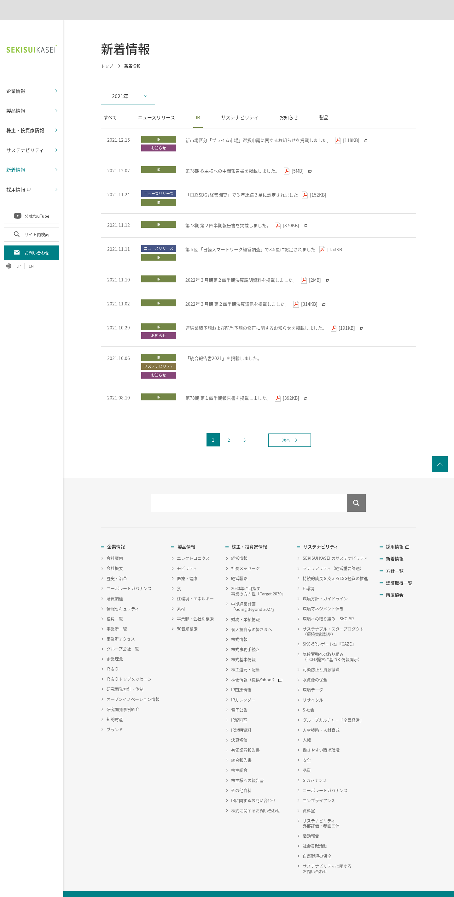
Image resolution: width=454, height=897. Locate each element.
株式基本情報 (243, 645)
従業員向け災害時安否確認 (210, 888)
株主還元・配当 (245, 655)
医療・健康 (187, 564)
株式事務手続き (245, 635)
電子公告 (239, 695)
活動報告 (311, 821)
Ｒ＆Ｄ (113, 654)
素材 (181, 594)
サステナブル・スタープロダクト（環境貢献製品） (333, 616)
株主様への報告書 (247, 766)
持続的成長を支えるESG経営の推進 (335, 564)
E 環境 (308, 574)
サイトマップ (168, 888)
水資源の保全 (315, 665)
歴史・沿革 (117, 564)
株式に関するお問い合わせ (255, 796)
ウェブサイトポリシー (130, 888)
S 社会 (308, 695)
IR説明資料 (241, 715)
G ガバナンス (315, 766)
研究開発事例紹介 (123, 694)
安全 (307, 745)
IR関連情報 (241, 675)
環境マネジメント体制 (323, 594)
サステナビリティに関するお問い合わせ (327, 854)
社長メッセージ (245, 554)
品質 (307, 755)
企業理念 (115, 644)
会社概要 (115, 554)
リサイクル (313, 685)
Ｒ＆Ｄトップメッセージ (129, 664)
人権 (307, 725)
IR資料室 (239, 705)
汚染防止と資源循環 (321, 655)
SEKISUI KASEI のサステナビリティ (335, 543)
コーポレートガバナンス (129, 574)
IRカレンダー (243, 685)
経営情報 (239, 543)
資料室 (309, 796)
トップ (107, 51)
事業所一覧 (117, 614)
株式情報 (239, 625)
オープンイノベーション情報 (133, 685)
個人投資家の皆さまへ (251, 614)
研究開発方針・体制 (125, 674)
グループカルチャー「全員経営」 (333, 705)
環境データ (313, 675)
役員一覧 (115, 604)
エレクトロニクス (193, 543)
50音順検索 (187, 614)
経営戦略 (239, 564)
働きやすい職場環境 (321, 735)
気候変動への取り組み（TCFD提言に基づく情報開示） (332, 642)
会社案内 (115, 543)
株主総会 (239, 755)
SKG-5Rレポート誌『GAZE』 (329, 629)
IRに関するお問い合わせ (253, 785)
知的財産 (115, 704)
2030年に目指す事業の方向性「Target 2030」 (258, 576)
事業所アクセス (121, 624)
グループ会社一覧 (123, 634)
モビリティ (187, 554)
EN (31, 251)
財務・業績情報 (245, 604)
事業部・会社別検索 (195, 604)
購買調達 (115, 584)
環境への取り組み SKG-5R (328, 604)
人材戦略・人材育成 (321, 715)
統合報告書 (241, 745)
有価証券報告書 (245, 735)
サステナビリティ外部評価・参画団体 (321, 808)
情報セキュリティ (123, 594)
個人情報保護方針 (88, 888)
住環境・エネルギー (195, 584)
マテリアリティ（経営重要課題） (333, 554)
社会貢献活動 (315, 831)
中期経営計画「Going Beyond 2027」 (253, 592)
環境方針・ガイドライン (325, 584)
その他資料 (241, 775)
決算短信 (239, 725)
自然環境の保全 (317, 841)
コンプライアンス (319, 785)
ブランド (115, 714)
